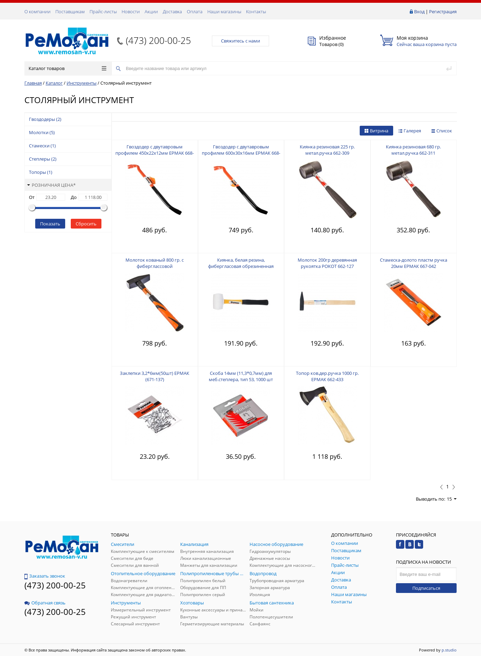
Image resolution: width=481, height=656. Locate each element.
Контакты (256, 11)
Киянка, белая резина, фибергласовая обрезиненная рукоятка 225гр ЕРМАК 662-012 (241, 266)
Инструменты (82, 83)
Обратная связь (45, 603)
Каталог (54, 83)
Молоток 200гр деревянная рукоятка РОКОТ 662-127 (327, 263)
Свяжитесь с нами (240, 41)
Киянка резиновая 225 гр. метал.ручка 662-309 (327, 150)
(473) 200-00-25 (158, 40)
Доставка (172, 11)
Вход (419, 11)
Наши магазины (224, 11)
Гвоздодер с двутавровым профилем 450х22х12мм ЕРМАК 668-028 (154, 153)
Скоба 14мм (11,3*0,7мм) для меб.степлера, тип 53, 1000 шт (241, 376)
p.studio (449, 650)
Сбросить (86, 224)
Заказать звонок (44, 576)
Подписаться (426, 588)
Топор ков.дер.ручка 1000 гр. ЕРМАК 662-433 (327, 376)
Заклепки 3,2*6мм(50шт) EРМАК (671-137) (154, 376)
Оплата (195, 11)
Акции (151, 11)
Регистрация (443, 11)
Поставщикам (70, 11)
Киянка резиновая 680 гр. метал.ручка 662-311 (413, 150)
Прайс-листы (103, 11)
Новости (131, 11)
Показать (50, 224)
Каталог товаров (67, 68)
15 (452, 499)
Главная (33, 83)
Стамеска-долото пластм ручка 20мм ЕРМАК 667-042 (413, 263)
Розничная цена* (51, 185)
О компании (37, 11)
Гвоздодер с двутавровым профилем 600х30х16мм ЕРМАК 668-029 (241, 153)
